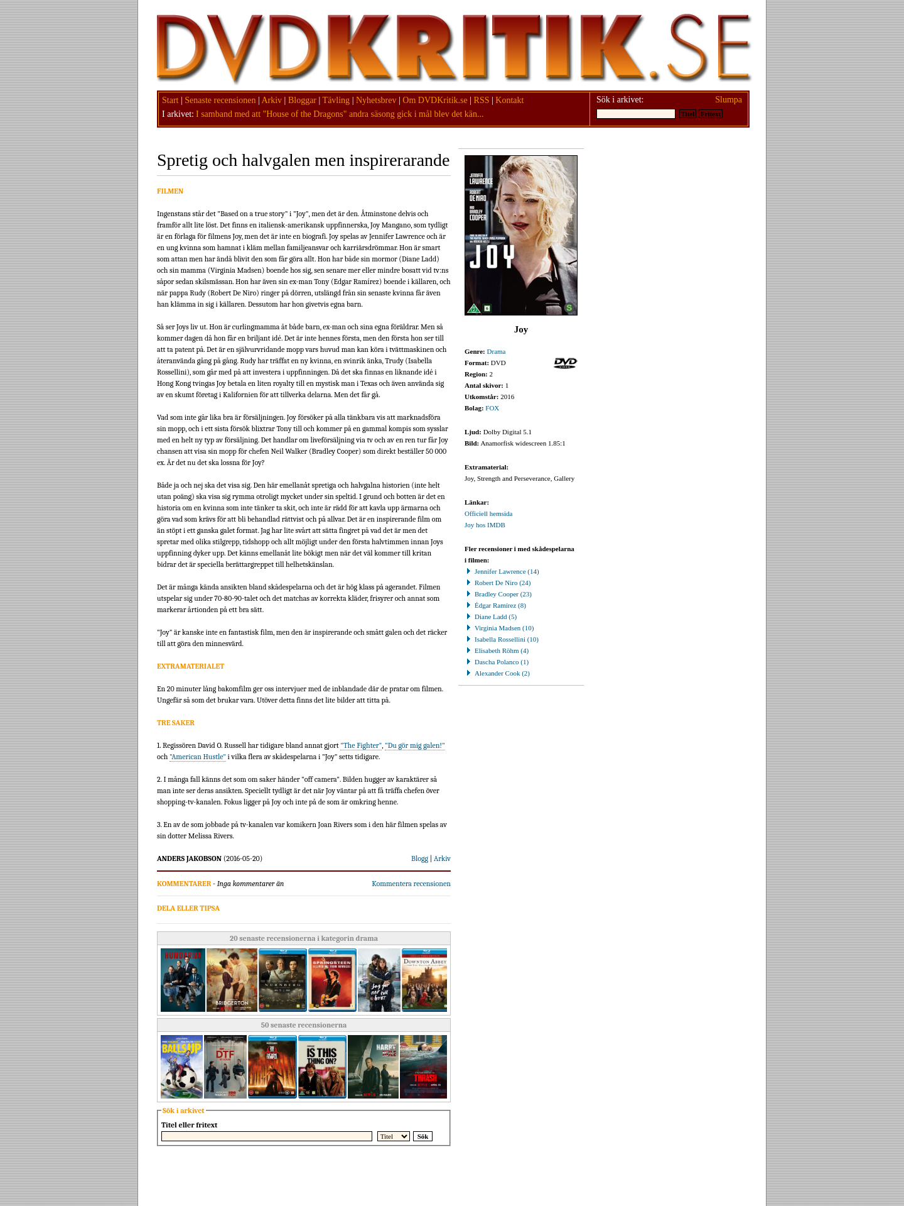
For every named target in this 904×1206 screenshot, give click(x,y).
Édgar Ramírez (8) (495, 605)
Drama (496, 351)
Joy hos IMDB (485, 525)
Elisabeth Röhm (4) (497, 650)
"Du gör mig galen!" (415, 745)
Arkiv (271, 100)
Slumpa (728, 99)
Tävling (336, 100)
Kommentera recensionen (411, 883)
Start (170, 100)
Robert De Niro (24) (498, 582)
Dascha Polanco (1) (497, 662)
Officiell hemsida (488, 513)
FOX (492, 408)
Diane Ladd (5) (491, 616)
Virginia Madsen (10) (499, 628)
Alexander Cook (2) (497, 673)
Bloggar (302, 100)
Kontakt (509, 100)
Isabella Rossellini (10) (502, 639)
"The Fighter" (361, 745)
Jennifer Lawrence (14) (502, 571)
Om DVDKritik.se (434, 100)
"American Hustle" (198, 756)
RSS (482, 100)
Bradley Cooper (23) (498, 594)
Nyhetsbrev (376, 100)
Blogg (419, 858)
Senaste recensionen (220, 100)
